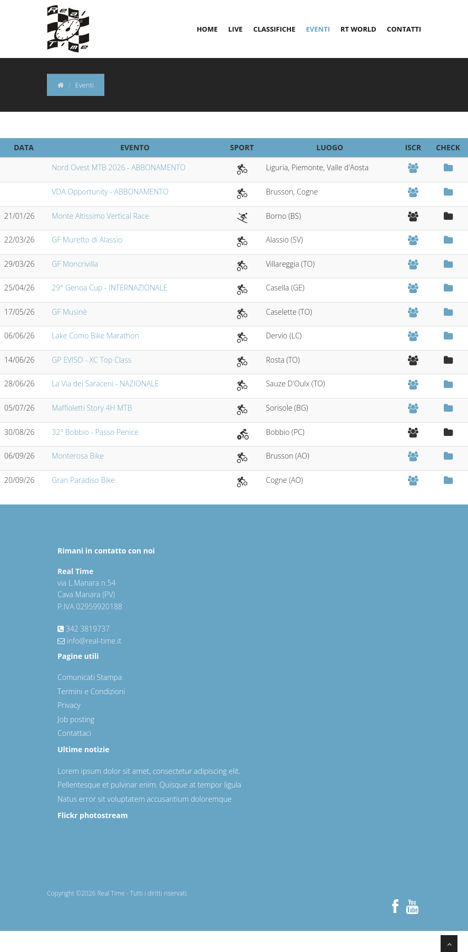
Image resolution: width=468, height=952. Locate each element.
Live (235, 29)
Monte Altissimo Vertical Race (100, 216)
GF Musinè (69, 312)
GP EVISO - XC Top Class (91, 360)
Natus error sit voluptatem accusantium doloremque (144, 799)
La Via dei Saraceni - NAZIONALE (105, 383)
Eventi (318, 29)
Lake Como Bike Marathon (95, 336)
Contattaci (74, 733)
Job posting (75, 719)
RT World (358, 29)
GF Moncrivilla (75, 264)
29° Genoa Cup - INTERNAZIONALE (109, 288)
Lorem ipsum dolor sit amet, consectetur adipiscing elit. (148, 771)
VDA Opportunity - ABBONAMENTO (110, 192)
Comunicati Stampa (89, 677)
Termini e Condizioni (91, 691)
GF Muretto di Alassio (87, 240)
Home (207, 29)
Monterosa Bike (78, 456)
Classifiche (274, 29)
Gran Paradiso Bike (83, 480)
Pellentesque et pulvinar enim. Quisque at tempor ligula (149, 785)
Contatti (404, 29)
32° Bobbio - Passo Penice (95, 432)
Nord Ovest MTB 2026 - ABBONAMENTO (119, 167)
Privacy (69, 705)
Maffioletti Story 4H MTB (92, 408)
